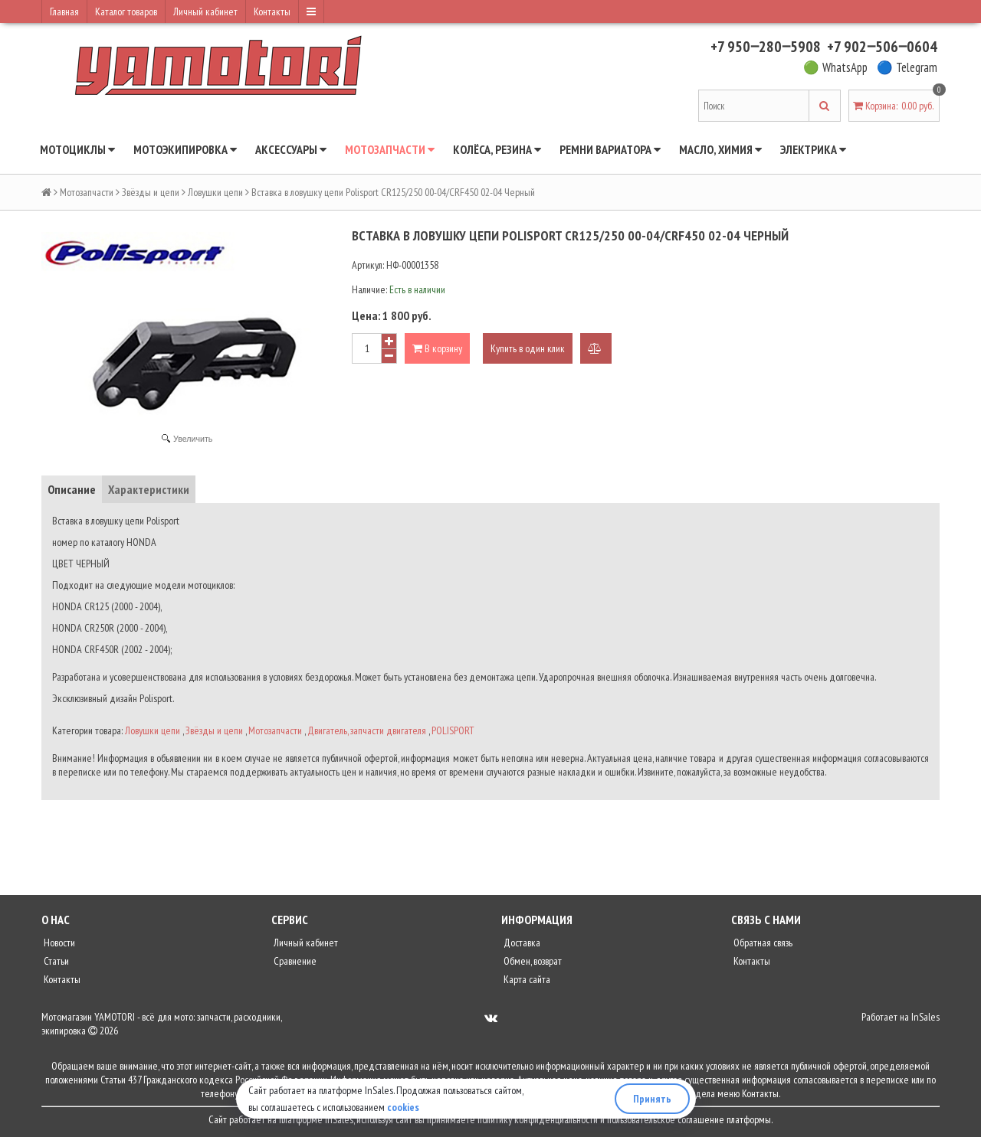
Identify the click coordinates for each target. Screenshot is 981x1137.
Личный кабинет (205, 11)
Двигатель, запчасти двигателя (366, 730)
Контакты (272, 11)
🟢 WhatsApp (835, 67)
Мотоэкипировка (185, 149)
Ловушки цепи (215, 192)
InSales (925, 1017)
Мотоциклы (77, 149)
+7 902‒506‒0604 (882, 47)
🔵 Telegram (907, 67)
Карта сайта (525, 979)
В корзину (437, 348)
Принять (652, 1099)
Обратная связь (761, 942)
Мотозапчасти (390, 149)
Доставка (520, 942)
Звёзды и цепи (150, 192)
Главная (64, 11)
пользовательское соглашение (665, 1119)
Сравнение (294, 961)
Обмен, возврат (531, 961)
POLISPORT (452, 730)
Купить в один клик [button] (527, 348)
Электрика (813, 149)
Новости (58, 942)
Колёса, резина (497, 149)
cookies (403, 1107)
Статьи (55, 961)
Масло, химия (720, 149)
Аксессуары (290, 149)
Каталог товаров (126, 11)
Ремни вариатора (610, 149)
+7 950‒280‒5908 (765, 47)
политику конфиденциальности (537, 1119)
